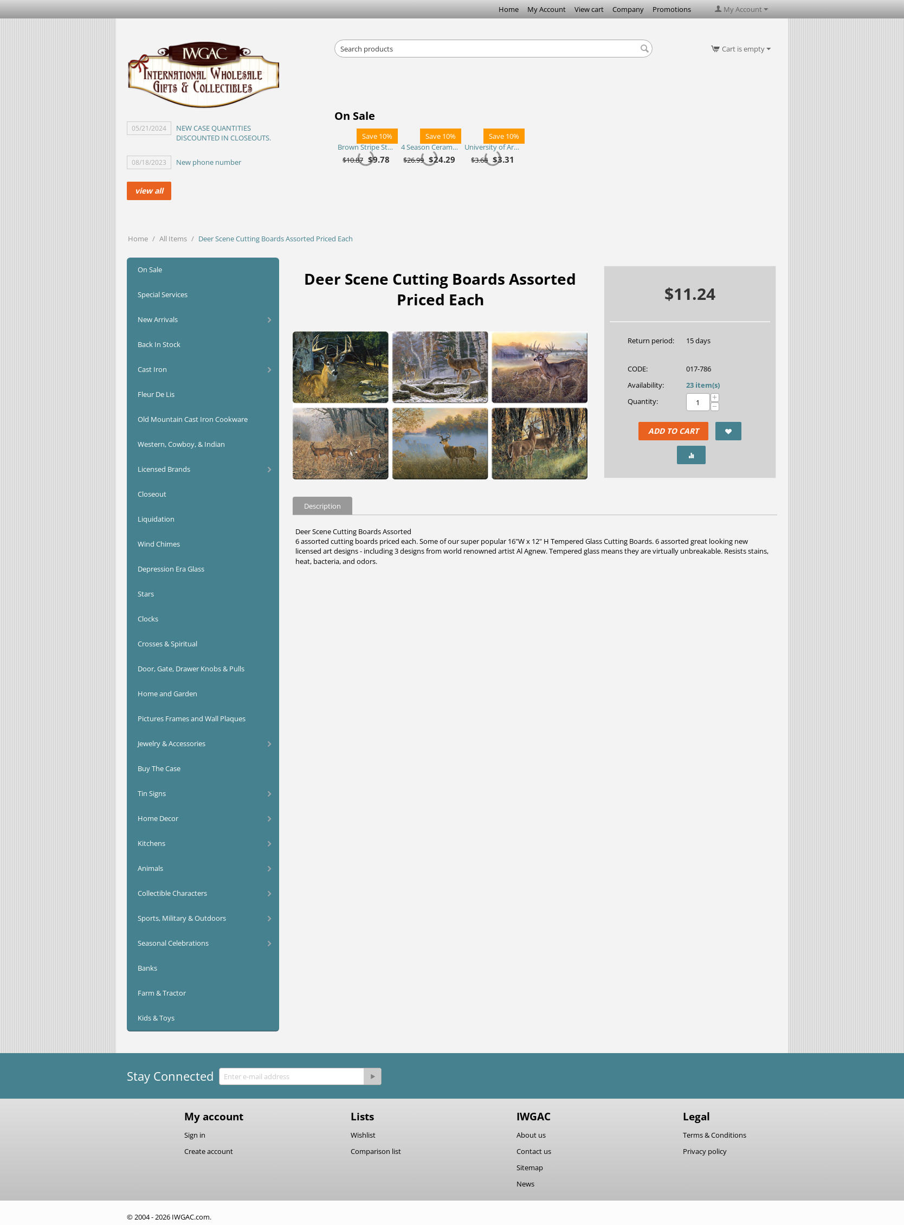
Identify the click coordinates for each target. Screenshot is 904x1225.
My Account (546, 9)
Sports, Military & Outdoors (182, 918)
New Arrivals (158, 319)
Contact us (533, 1151)
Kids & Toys (156, 1018)
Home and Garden (167, 693)
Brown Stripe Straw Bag (366, 147)
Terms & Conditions (714, 1135)
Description (322, 506)
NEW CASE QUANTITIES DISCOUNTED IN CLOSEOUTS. (223, 133)
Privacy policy (705, 1151)
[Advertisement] (494, 86)
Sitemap (529, 1167)
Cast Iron (152, 369)
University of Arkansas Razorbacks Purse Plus (492, 147)
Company (628, 9)
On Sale (150, 269)
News (525, 1184)
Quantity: (643, 401)
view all (149, 190)
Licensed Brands (164, 469)
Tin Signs (152, 793)
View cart (589, 9)
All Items (173, 238)
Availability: (646, 385)
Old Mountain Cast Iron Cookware (193, 419)
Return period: (651, 340)
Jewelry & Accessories (171, 743)
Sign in (194, 1135)
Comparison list (376, 1151)
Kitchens (151, 843)
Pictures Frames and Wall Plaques (192, 718)
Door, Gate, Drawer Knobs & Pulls (191, 669)
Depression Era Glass (171, 569)
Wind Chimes (159, 544)
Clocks (148, 619)
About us (531, 1135)
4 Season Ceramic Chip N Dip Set (429, 147)
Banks (147, 968)
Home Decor (158, 818)
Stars (146, 594)
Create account (208, 1151)
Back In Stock (159, 344)
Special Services (163, 294)
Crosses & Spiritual (167, 644)
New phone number (208, 162)
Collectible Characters (172, 893)
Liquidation (156, 519)
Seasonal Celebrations (173, 943)
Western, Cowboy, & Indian (181, 444)
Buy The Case (159, 768)
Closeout (152, 494)
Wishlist (363, 1135)
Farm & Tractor (162, 993)
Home (509, 9)
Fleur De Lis (156, 394)
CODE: (638, 369)
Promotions (672, 9)
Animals (150, 868)
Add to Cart (673, 431)
